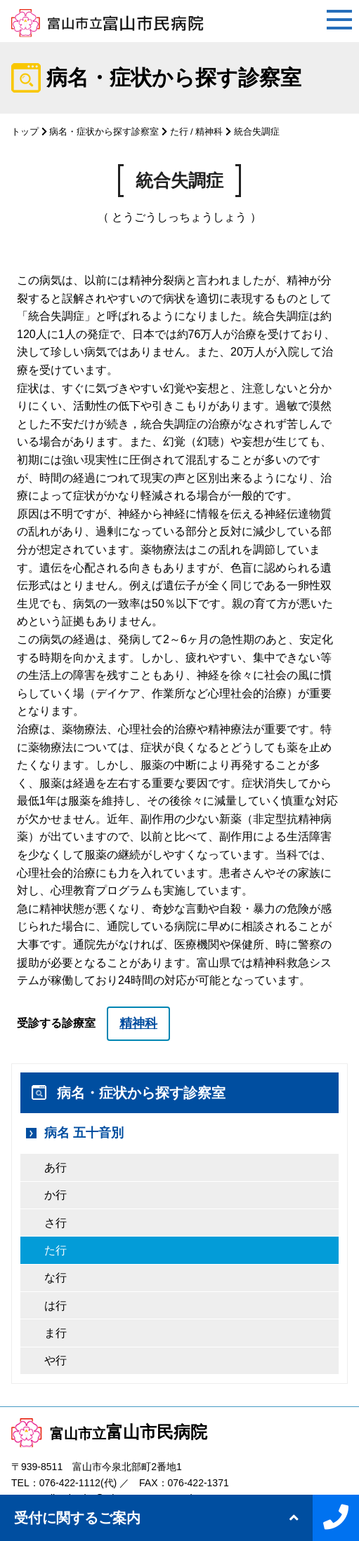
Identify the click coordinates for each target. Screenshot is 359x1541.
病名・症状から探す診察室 (104, 131)
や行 (55, 1360)
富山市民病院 (109, 1431)
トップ (25, 131)
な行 (55, 1278)
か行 (55, 1195)
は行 (55, 1306)
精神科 (209, 131)
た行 (179, 131)
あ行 (55, 1167)
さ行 (55, 1223)
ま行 (55, 1333)
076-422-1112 (69, 1482)
